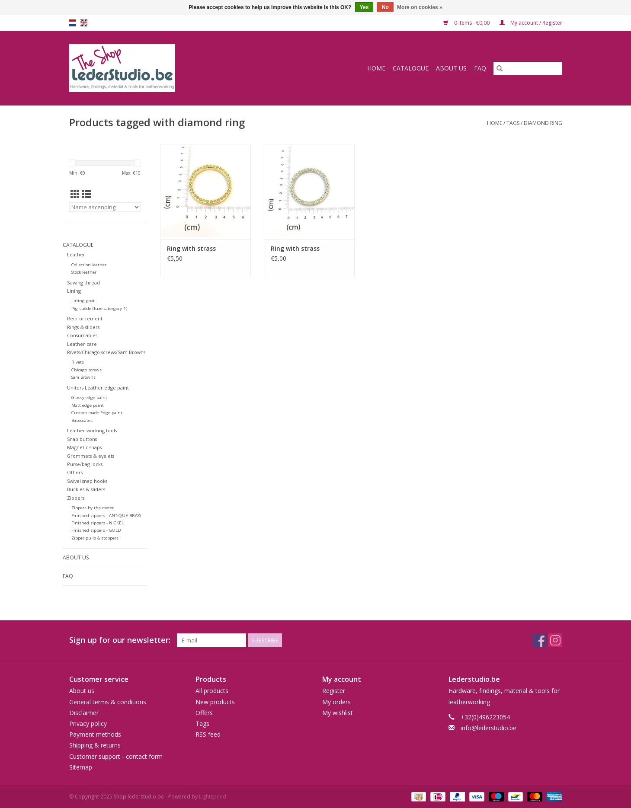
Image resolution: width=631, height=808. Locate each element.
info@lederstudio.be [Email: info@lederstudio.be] (488, 728)
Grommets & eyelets (90, 456)
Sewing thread (83, 282)
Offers (204, 713)
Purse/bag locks (84, 464)
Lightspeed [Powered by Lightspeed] (212, 796)
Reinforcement (84, 318)
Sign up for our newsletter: (119, 640)
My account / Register (531, 22)
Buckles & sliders (86, 489)
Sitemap (80, 767)
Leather (76, 254)
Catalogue (411, 68)
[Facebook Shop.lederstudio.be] (540, 640)
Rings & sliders (83, 327)
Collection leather (88, 265)
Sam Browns (83, 377)
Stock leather (83, 272)
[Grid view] (75, 194)
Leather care (82, 344)
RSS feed (208, 734)
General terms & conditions (107, 702)
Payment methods (95, 734)
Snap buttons (82, 439)
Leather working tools (92, 430)
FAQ (480, 68)
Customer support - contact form (116, 756)
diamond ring (543, 123)
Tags (512, 123)
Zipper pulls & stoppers (95, 538)
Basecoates (82, 420)
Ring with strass (191, 248)
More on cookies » (419, 7)
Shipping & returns (95, 745)
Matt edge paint (87, 405)
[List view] (86, 194)
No (385, 7)
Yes (364, 7)
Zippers (75, 498)
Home (376, 68)
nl (72, 22)
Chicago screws (86, 370)
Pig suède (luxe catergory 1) (99, 308)
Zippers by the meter (92, 508)
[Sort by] (105, 207)
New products (215, 702)
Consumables (82, 335)
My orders (336, 702)
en (83, 22)
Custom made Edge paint (96, 412)
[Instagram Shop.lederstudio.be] (555, 640)
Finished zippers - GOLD (96, 530)
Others (75, 472)
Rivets (77, 362)
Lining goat (83, 300)
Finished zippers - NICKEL (97, 523)
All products (211, 691)
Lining (74, 290)
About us (451, 68)
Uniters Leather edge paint (98, 387)
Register (333, 691)
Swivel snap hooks (87, 481)
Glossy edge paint (89, 397)
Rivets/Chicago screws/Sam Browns (106, 352)
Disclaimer (84, 713)
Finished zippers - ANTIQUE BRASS (106, 515)
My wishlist (337, 713)
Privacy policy (88, 723)
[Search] (527, 68)
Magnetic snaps (84, 447)
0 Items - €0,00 (467, 22)
